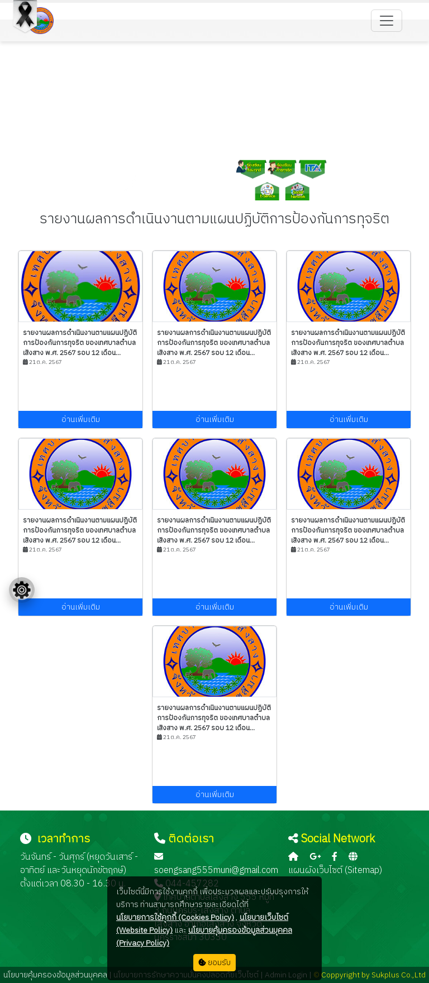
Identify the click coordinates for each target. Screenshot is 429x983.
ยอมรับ (214, 962)
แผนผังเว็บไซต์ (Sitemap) (335, 870)
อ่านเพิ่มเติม (80, 419)
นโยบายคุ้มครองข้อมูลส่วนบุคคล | (57, 974)
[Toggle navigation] (386, 20)
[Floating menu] (22, 590)
